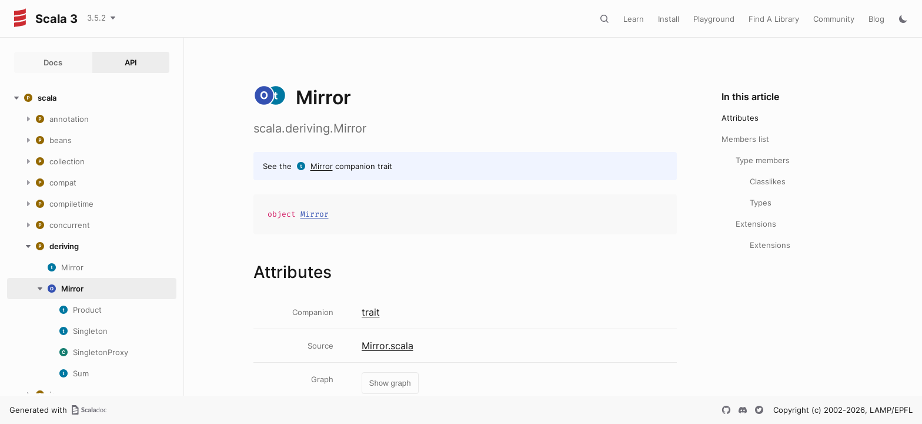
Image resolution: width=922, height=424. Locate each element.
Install (668, 19)
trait (371, 312)
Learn (633, 19)
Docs (53, 62)
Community (833, 19)
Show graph (390, 383)
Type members (763, 160)
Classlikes (768, 181)
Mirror (321, 166)
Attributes (740, 117)
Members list (745, 139)
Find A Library (774, 19)
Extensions (756, 223)
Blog (876, 19)
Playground (713, 19)
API (131, 62)
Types (760, 202)
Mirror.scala (387, 346)
